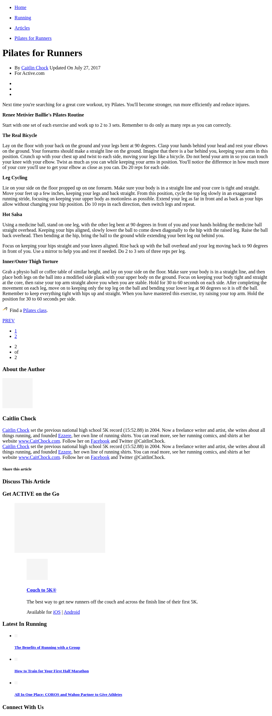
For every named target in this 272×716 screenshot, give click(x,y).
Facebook (100, 441)
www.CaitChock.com (39, 441)
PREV (8, 320)
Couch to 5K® (41, 590)
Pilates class (35, 310)
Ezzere (64, 435)
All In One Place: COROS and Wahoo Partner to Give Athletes (68, 694)
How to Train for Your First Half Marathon (52, 671)
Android (72, 612)
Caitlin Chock (34, 67)
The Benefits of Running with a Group (47, 647)
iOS (57, 612)
